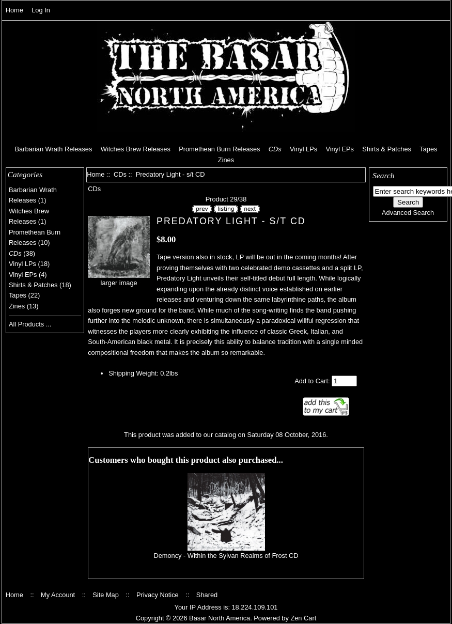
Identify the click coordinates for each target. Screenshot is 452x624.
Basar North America (219, 618)
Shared (206, 595)
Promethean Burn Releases (219, 149)
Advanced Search (408, 212)
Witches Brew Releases (135, 149)
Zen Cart (303, 618)
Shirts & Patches (386, 149)
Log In (41, 10)
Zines (226, 160)
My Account (58, 595)
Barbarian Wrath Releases (53, 149)
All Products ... (30, 324)
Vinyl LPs (303, 149)
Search (383, 175)
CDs (120, 174)
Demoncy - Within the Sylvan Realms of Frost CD (225, 555)
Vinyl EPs (339, 149)
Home (14, 10)
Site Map (105, 595)
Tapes (428, 149)
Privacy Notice (157, 595)
